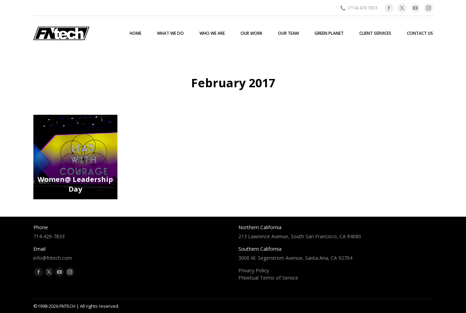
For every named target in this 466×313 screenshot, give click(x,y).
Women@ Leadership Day (75, 185)
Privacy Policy (253, 270)
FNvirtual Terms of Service (268, 277)
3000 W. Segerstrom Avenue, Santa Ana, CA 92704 (295, 258)
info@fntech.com (52, 258)
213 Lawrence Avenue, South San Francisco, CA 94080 (299, 236)
